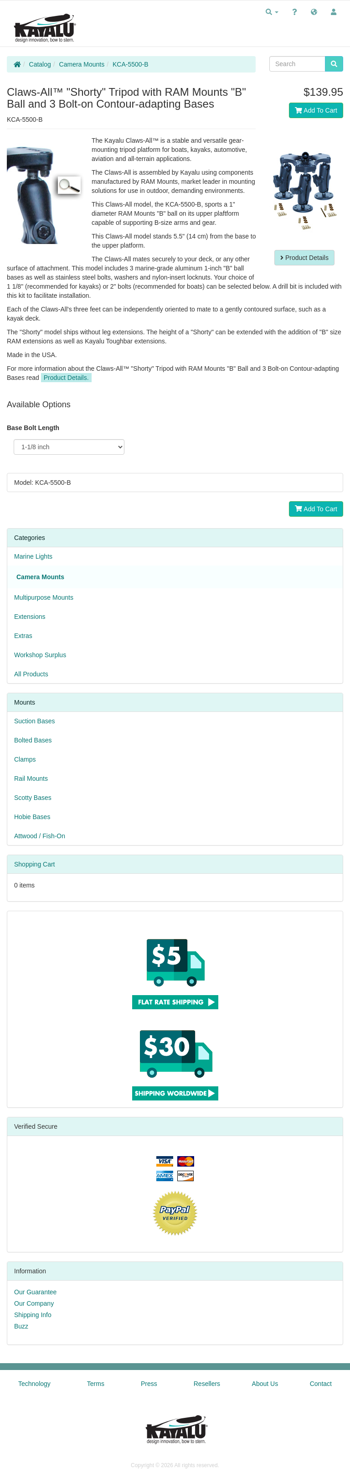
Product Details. (66, 377)
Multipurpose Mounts (43, 597)
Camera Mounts (82, 64)
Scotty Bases (32, 797)
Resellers (207, 1383)
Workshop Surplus (40, 655)
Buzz (21, 1326)
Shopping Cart (34, 864)
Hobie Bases (32, 816)
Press (149, 1383)
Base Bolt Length (33, 427)
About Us (265, 1383)
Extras (23, 635)
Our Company (34, 1303)
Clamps (25, 759)
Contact (321, 1383)
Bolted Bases (33, 740)
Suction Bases (34, 721)
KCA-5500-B (131, 64)
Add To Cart (316, 110)
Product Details (304, 257)
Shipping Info (32, 1314)
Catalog (40, 64)
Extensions (29, 616)
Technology (34, 1383)
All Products (31, 674)
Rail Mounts (31, 778)
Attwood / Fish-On (39, 836)
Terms (95, 1383)
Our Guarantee (35, 1292)
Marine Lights (33, 556)
